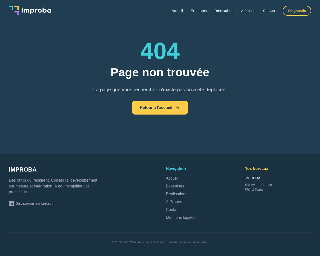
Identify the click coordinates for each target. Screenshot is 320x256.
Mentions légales (180, 217)
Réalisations (223, 11)
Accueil (177, 11)
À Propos (248, 11)
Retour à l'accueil (160, 107)
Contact (269, 11)
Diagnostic (297, 11)
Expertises (199, 11)
